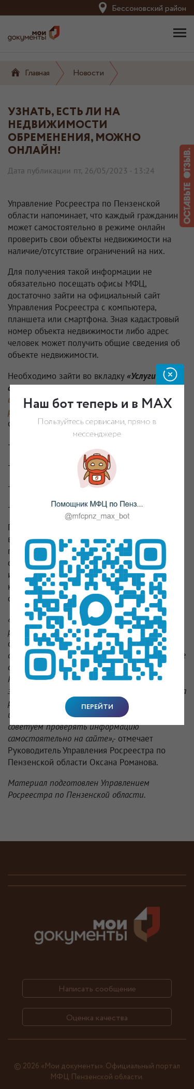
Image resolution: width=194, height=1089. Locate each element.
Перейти (97, 707)
